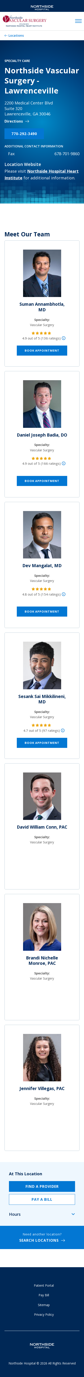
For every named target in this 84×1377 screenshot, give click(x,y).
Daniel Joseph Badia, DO (42, 435)
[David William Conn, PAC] (42, 798)
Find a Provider (42, 1186)
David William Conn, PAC (42, 827)
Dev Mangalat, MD (42, 566)
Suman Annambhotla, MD (42, 307)
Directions (13, 121)
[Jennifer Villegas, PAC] (42, 1059)
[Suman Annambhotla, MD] (42, 275)
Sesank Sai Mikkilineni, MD (42, 699)
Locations (16, 35)
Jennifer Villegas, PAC (42, 1088)
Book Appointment (42, 350)
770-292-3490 (24, 133)
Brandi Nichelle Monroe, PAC (42, 960)
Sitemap (44, 1305)
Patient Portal (44, 1285)
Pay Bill (44, 1295)
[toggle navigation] (78, 21)
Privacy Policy (44, 1314)
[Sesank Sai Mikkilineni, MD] (42, 667)
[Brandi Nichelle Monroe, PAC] (42, 928)
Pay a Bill (42, 1199)
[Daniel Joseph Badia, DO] (42, 405)
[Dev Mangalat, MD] (42, 536)
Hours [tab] (15, 1214)
